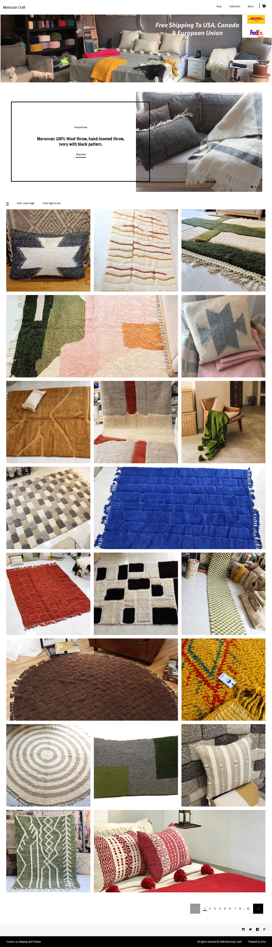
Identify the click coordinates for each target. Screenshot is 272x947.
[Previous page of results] (195, 909)
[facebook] (258, 930)
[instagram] (243, 930)
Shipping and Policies (30, 942)
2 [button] (255, 187)
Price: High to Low (51, 203)
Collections (234, 6)
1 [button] (252, 187)
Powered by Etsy (257, 942)
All (7, 203)
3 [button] (259, 187)
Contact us (12, 942)
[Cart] (264, 6)
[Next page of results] (258, 909)
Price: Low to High (26, 203)
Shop (219, 6)
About (250, 6)
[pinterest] (264, 930)
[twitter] (251, 930)
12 (248, 908)
